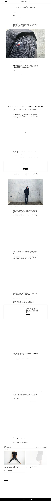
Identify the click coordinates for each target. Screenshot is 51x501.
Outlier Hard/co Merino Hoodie (16, 206)
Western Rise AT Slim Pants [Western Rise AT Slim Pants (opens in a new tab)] (30, 106)
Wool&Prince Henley (23, 206)
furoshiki (18, 442)
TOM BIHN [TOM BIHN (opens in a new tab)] (14, 24)
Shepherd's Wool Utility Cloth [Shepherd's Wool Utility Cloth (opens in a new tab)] (18, 292)
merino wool (14, 358)
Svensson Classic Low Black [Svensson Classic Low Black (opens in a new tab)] (39, 106)
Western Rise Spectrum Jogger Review (11, 466)
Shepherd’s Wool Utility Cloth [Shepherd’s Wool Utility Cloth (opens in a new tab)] (33, 353)
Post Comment (5, 480)
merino (20, 442)
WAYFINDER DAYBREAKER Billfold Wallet (41, 447)
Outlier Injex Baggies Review (31, 466)
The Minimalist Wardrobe (7, 447)
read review (28, 315)
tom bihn (24, 442)
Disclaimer (25, 499)
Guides (29, 1)
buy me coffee (26, 169)
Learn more (22, 12)
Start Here (22, 1)
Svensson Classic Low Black (39, 206)
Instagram (22, 499)
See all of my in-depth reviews (21, 438)
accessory (16, 442)
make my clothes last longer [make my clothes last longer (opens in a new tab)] (26, 294)
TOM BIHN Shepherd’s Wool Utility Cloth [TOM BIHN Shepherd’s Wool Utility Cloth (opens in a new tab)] (19, 114)
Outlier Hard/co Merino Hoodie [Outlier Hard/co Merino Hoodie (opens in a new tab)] (16, 106)
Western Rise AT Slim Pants (30, 206)
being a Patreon (23, 439)
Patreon (20, 499)
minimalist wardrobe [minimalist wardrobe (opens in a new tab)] (25, 176)
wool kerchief (26, 442)
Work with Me (30, 499)
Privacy (27, 499)
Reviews (26, 1)
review (22, 442)
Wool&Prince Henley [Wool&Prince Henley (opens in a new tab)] (23, 106)
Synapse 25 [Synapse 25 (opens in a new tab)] (18, 26)
